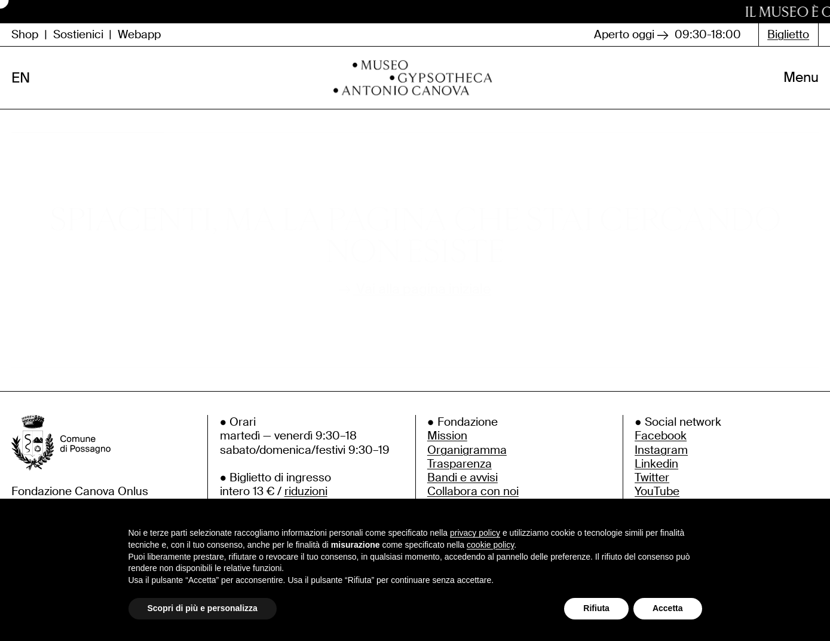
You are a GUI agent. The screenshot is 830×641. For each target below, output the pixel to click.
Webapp (139, 34)
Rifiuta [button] (596, 608)
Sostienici (78, 34)
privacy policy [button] (475, 533)
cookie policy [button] (490, 545)
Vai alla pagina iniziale (415, 297)
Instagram (661, 457)
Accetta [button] (668, 608)
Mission (447, 443)
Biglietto (788, 34)
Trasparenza (459, 470)
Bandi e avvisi (462, 484)
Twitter (652, 484)
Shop (24, 34)
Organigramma (467, 457)
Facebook (661, 443)
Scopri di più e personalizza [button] (203, 608)
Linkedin (656, 470)
